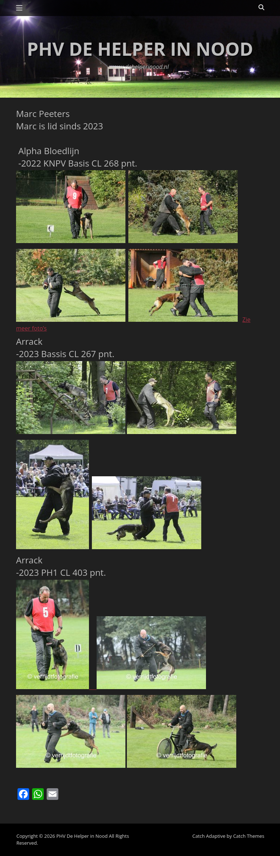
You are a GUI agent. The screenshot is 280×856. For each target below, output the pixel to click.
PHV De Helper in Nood (140, 48)
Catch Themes (248, 836)
